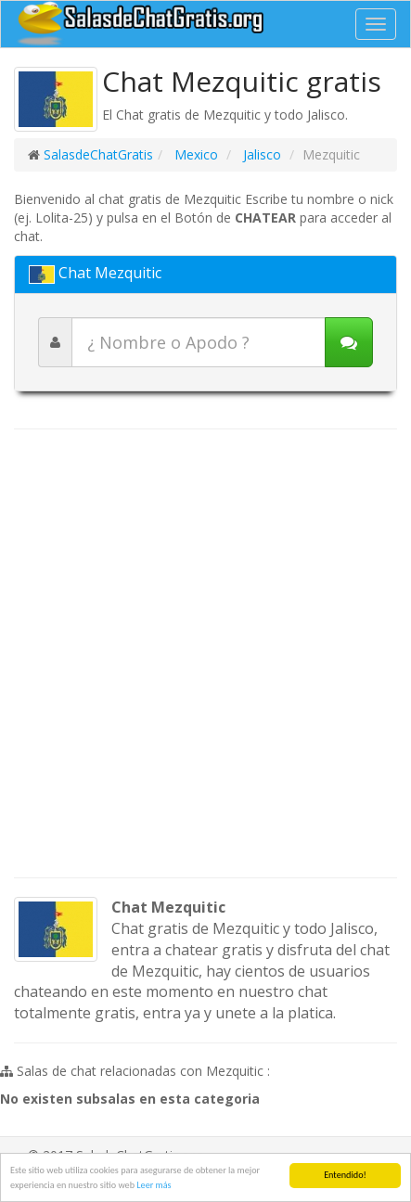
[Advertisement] (205, 653)
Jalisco (260, 154)
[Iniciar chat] (349, 342)
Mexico (194, 154)
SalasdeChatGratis (98, 154)
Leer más (153, 1185)
